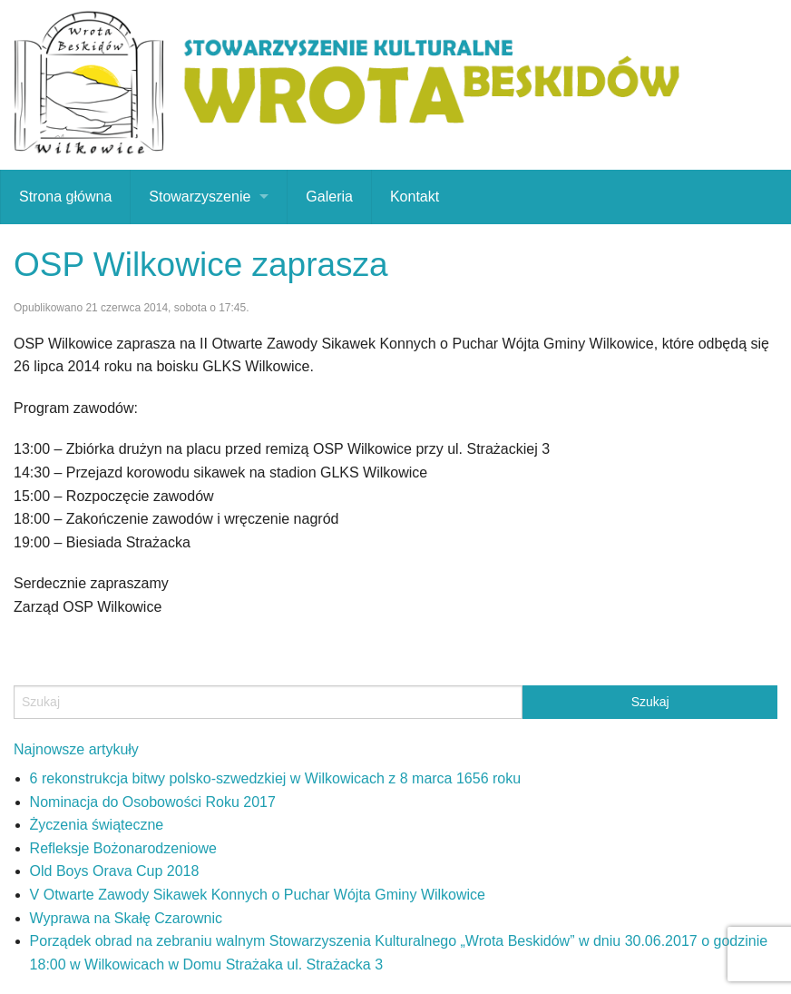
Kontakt (414, 196)
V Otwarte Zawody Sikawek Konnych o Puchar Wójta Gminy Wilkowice (257, 894)
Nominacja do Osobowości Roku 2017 (153, 802)
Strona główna (65, 196)
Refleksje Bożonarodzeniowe (123, 848)
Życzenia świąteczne (97, 824)
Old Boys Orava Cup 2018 (115, 871)
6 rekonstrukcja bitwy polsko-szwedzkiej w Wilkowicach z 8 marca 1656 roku (276, 778)
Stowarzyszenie (199, 196)
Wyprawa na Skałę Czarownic (126, 918)
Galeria (329, 196)
